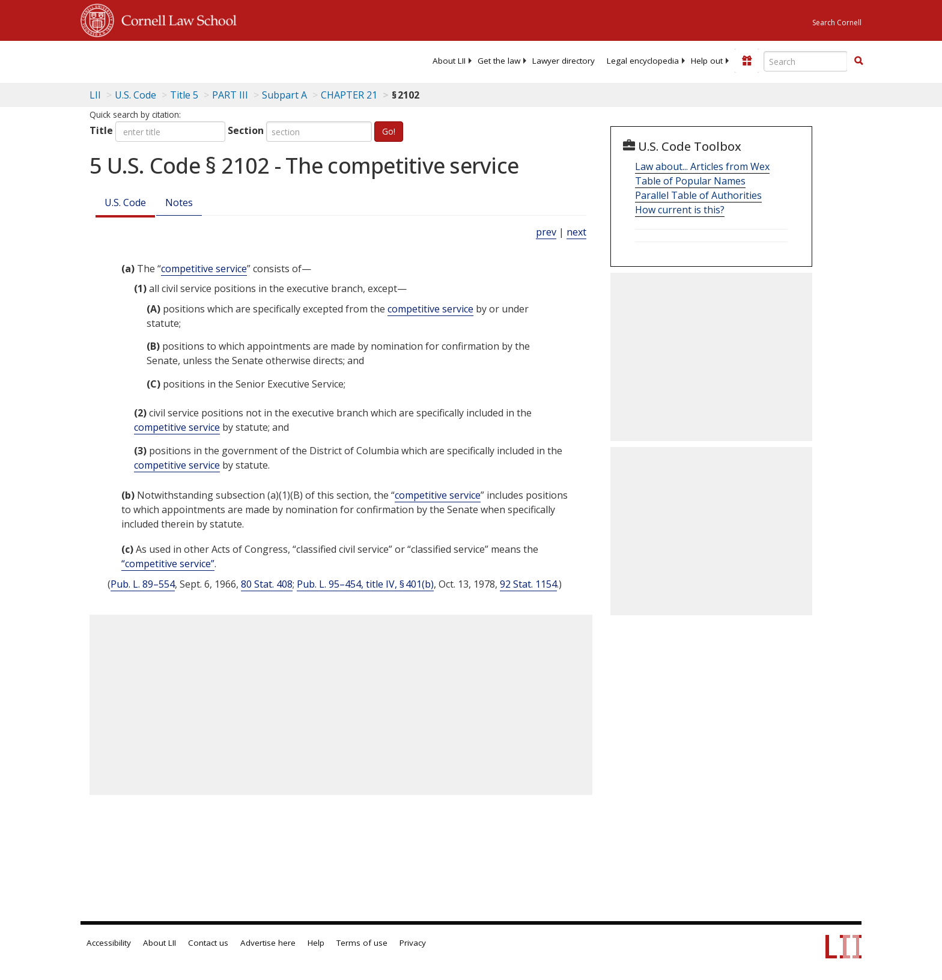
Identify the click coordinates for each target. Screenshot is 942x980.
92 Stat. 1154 (528, 584)
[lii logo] (215, 60)
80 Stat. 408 (267, 584)
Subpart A (284, 95)
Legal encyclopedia (643, 60)
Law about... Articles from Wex (702, 166)
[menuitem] (449, 61)
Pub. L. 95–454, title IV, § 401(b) (365, 584)
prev (546, 232)
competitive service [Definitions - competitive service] (204, 268)
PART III (230, 95)
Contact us (208, 942)
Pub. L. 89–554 (143, 584)
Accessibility (109, 942)
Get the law (499, 60)
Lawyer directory (563, 60)
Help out (707, 60)
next (576, 232)
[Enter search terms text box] (806, 61)
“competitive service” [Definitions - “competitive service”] (167, 563)
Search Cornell (836, 22)
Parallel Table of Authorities (698, 195)
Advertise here (268, 942)
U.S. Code (125, 202)
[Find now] (858, 61)
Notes (179, 202)
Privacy (413, 942)
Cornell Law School (175, 18)
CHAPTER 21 (349, 95)
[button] (858, 60)
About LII (449, 60)
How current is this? (680, 209)
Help (316, 942)
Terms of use (361, 942)
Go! (388, 131)
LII (95, 95)
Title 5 (184, 95)
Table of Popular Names (690, 180)
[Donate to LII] (747, 61)
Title (101, 130)
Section (246, 130)
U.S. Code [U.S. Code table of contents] (135, 95)
